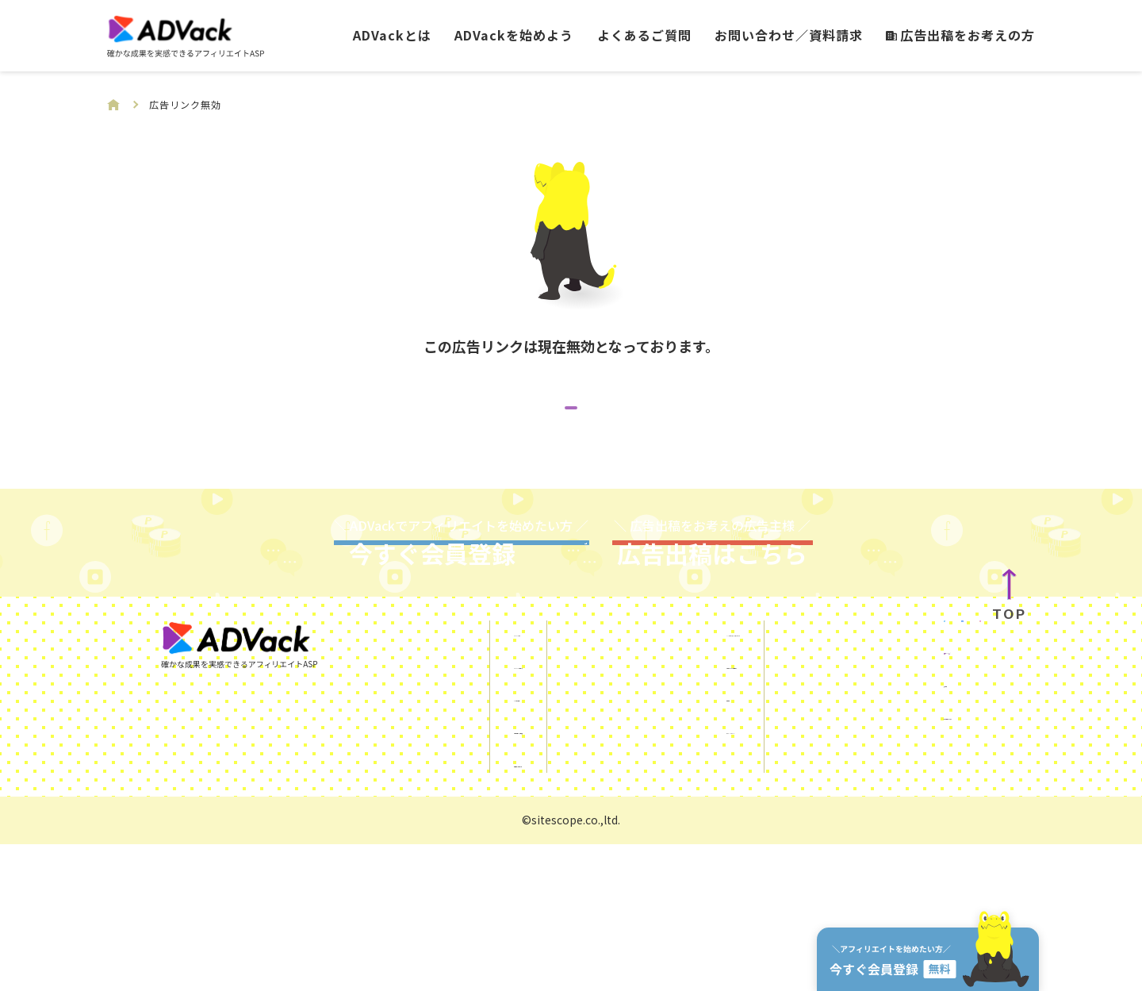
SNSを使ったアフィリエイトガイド (670, 777)
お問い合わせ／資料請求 (789, 34)
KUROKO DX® (870, 833)
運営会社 (856, 865)
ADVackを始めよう (513, 34)
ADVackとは (392, 34)
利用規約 (594, 842)
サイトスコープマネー (894, 898)
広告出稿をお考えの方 (960, 34)
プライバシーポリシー (632, 875)
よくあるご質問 (644, 34)
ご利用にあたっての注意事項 (651, 810)
